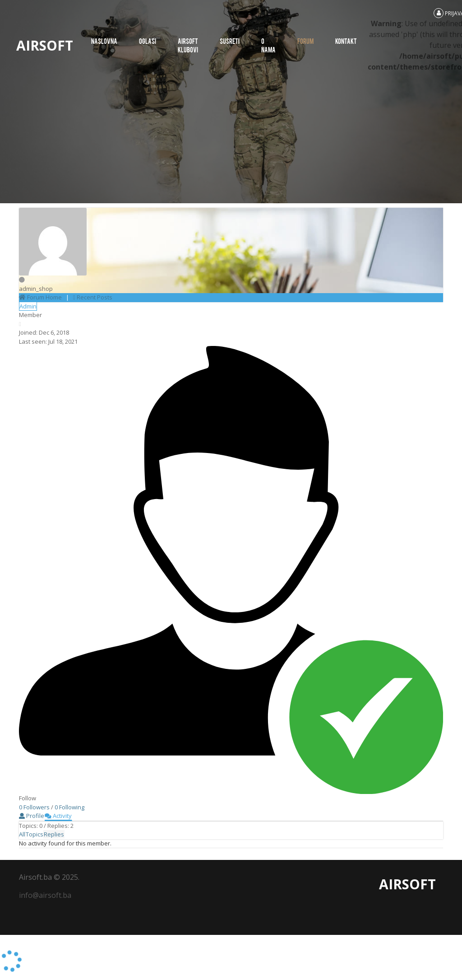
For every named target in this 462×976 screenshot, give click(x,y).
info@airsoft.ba (45, 895)
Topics (34, 834)
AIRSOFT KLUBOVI (188, 45)
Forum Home (40, 297)
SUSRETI (230, 41)
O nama (268, 45)
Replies (54, 834)
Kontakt (346, 41)
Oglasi (147, 41)
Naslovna (104, 41)
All (22, 834)
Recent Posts (92, 297)
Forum (305, 41)
